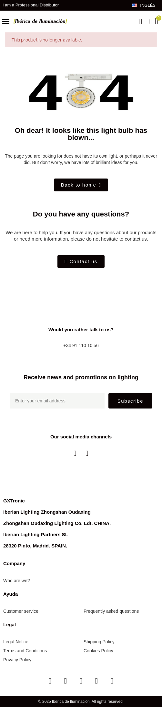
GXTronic (14, 500)
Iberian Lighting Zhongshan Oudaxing (47, 512)
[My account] (150, 21)
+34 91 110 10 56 (80, 345)
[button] (141, 21)
